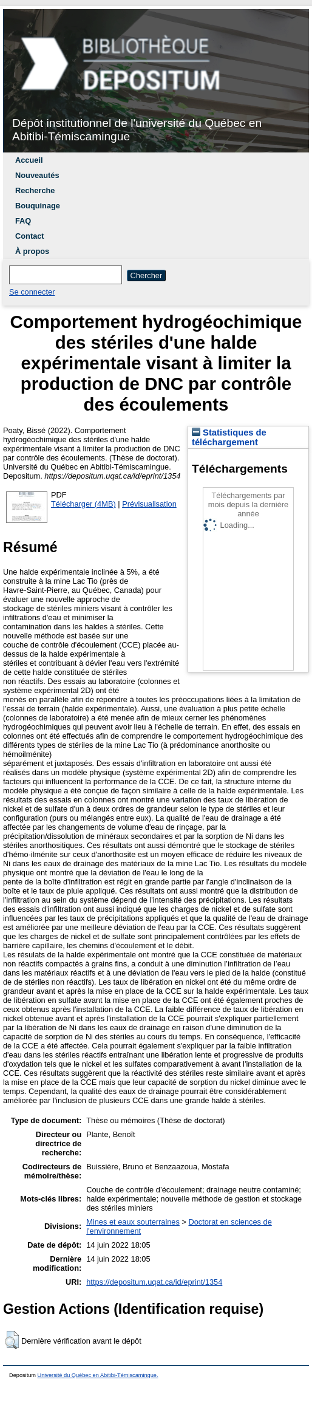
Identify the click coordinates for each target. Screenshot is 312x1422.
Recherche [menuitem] (35, 190)
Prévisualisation (149, 503)
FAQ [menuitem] (23, 220)
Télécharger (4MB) (83, 503)
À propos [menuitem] (32, 251)
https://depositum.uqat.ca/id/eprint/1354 (154, 1282)
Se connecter (32, 291)
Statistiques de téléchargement (229, 437)
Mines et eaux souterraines (133, 1221)
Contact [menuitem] (29, 236)
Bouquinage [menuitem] (37, 205)
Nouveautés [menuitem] (37, 175)
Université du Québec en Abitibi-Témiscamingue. (98, 1375)
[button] (12, 1340)
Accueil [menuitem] (29, 160)
